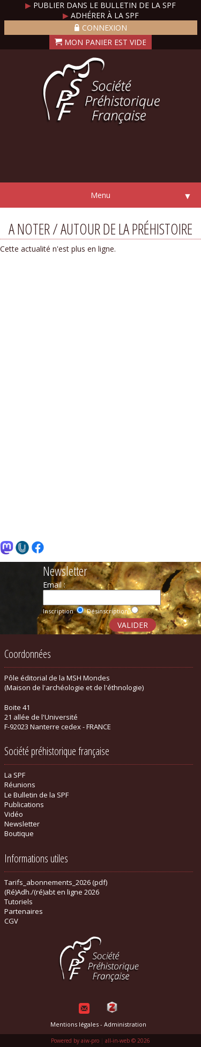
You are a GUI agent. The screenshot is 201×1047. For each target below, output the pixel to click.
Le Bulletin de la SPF (36, 795)
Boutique (19, 833)
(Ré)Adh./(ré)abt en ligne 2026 (51, 892)
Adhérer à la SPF (101, 15)
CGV (11, 921)
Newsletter (22, 824)
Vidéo (13, 814)
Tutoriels (18, 901)
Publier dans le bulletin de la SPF (100, 5)
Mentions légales (74, 1024)
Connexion (101, 28)
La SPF (14, 775)
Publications (24, 804)
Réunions (19, 784)
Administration (125, 1024)
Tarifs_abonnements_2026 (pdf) (55, 882)
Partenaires (23, 911)
